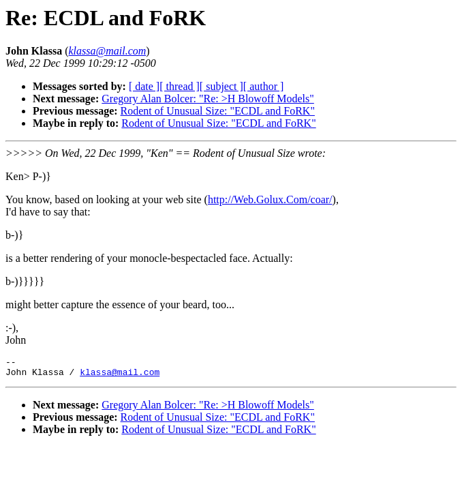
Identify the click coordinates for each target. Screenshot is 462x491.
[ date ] (144, 86)
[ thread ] (179, 86)
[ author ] (263, 86)
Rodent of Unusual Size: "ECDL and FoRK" (218, 111)
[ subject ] (221, 86)
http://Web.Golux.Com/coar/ (270, 199)
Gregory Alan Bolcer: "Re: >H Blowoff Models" (208, 98)
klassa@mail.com (119, 376)
